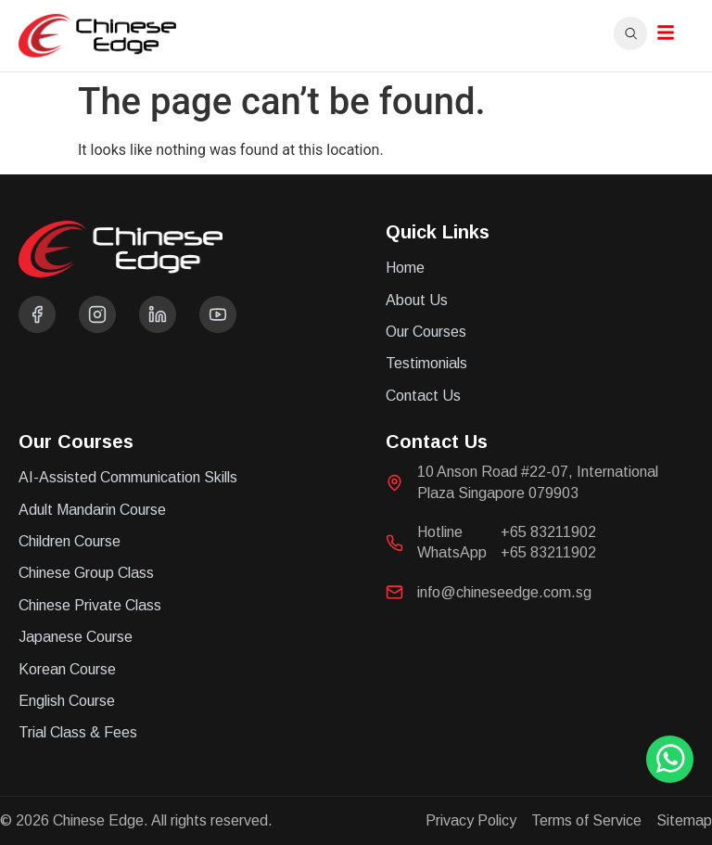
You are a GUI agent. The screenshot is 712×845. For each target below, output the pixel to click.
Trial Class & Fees (78, 732)
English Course (67, 701)
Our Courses (426, 331)
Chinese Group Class (86, 573)
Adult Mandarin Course (92, 510)
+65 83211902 (548, 532)
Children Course (70, 541)
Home (405, 267)
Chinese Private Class (90, 605)
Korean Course (67, 669)
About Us (417, 300)
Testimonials (426, 363)
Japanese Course (76, 637)
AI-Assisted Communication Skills (128, 477)
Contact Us (423, 395)
